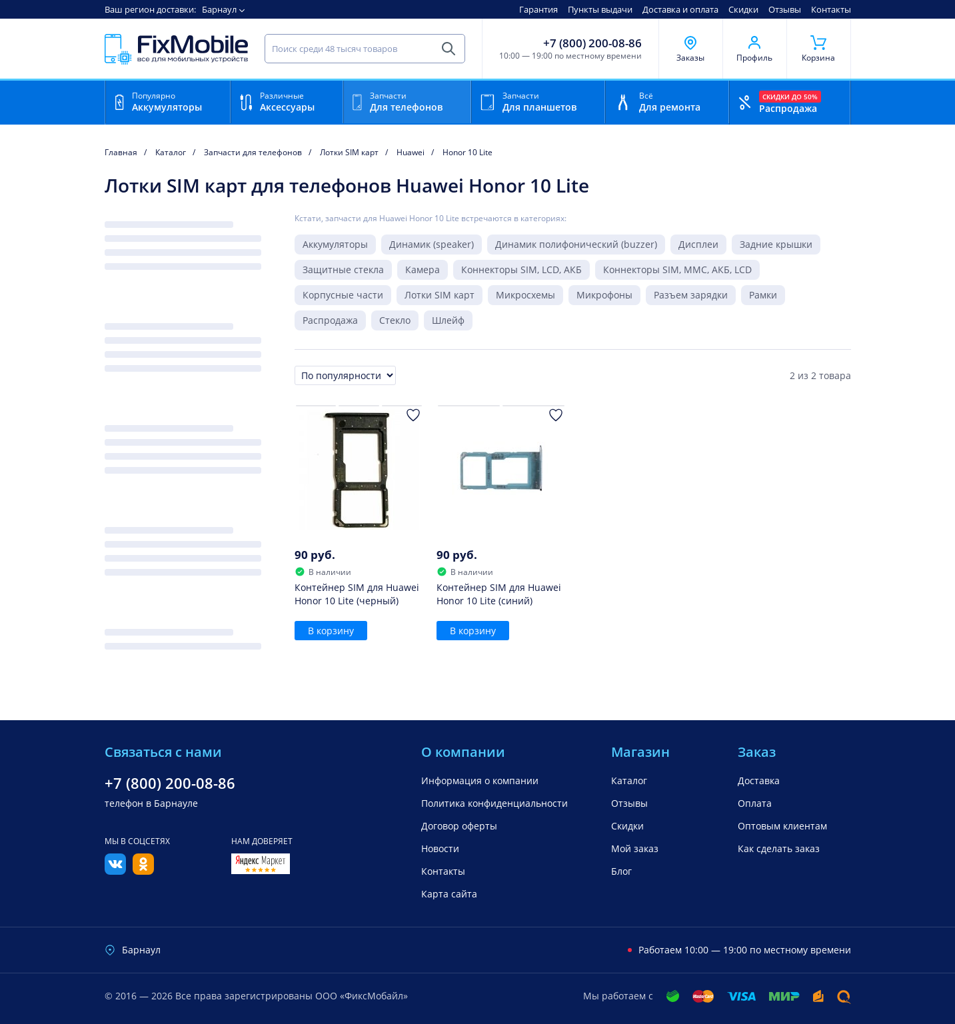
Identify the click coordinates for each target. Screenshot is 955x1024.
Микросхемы (525, 294)
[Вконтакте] (115, 870)
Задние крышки (776, 244)
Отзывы (784, 9)
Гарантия (538, 9)
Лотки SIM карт (440, 294)
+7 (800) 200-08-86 (592, 43)
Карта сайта (449, 893)
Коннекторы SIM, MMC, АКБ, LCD (677, 269)
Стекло (395, 320)
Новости (440, 848)
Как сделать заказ (779, 848)
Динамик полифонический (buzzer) (576, 244)
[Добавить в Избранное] (413, 415)
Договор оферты (459, 825)
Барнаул (219, 9)
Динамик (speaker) (431, 244)
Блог (621, 871)
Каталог (629, 780)
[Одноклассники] (143, 870)
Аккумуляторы (335, 244)
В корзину (331, 630)
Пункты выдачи (600, 9)
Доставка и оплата (680, 9)
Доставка (759, 780)
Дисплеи (698, 244)
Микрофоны (604, 294)
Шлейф (448, 320)
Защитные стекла (343, 269)
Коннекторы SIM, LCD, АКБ (521, 269)
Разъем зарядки (691, 294)
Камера (422, 269)
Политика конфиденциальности (494, 803)
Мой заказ (634, 848)
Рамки (763, 294)
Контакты (831, 9)
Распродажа (330, 320)
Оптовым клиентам (782, 825)
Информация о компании (479, 780)
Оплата (755, 803)
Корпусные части (343, 294)
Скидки (743, 9)
